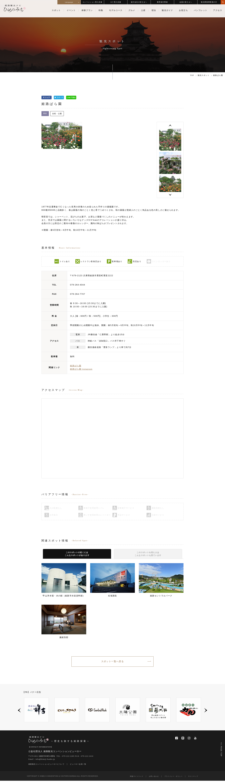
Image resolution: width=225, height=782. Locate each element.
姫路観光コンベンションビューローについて (46, 765)
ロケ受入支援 (115, 2)
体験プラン (87, 10)
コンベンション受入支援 (92, 2)
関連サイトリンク (136, 777)
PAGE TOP (221, 747)
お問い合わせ (154, 777)
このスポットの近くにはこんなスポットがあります (77, 554)
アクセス (217, 10)
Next (170, 195)
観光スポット (203, 75)
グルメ (131, 10)
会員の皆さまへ (185, 2)
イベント (71, 10)
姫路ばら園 (75, 366)
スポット (56, 10)
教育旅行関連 (162, 2)
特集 (101, 10)
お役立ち (183, 10)
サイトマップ (193, 777)
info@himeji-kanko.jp (45, 761)
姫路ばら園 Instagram (81, 369)
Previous (170, 126)
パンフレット (200, 10)
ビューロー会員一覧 (78, 765)
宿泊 (153, 10)
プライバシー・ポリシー (173, 777)
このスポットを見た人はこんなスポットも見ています (148, 554)
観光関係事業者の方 (209, 2)
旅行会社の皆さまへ (139, 2)
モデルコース (115, 10)
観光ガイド (167, 10)
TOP (192, 75)
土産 (143, 10)
